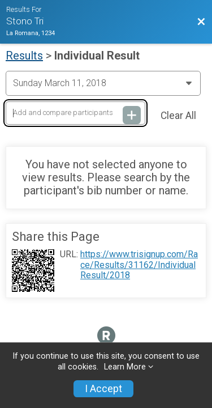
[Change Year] (103, 83)
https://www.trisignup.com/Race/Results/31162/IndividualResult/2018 (139, 264)
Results (24, 55)
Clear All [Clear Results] (178, 115)
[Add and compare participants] (75, 113)
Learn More (125, 367)
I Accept (103, 388)
